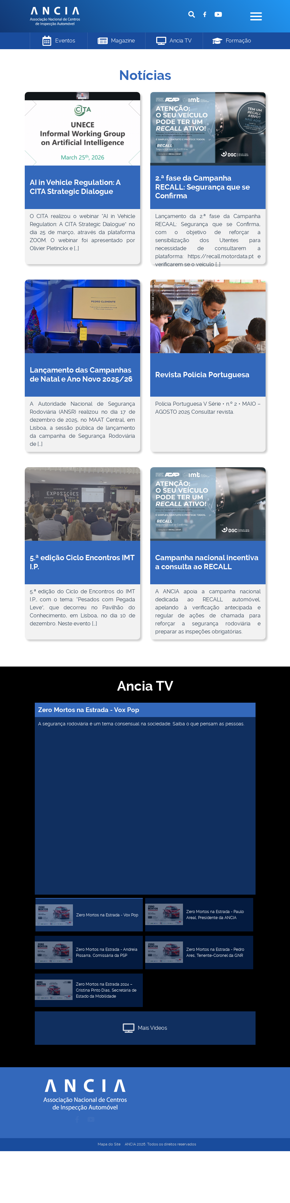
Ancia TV (174, 41)
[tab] (89, 914)
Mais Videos (145, 1028)
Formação (231, 41)
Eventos (58, 41)
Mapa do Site (109, 1144)
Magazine (116, 40)
